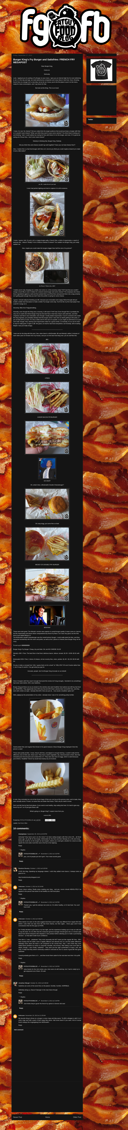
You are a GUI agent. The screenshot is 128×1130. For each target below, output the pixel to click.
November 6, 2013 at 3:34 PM (50, 966)
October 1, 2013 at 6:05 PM (38, 868)
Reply (20, 845)
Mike (25, 823)
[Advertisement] (47, 1096)
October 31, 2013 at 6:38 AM (39, 983)
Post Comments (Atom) (51, 1124)
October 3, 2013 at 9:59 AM (34, 919)
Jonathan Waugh (24, 983)
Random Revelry (24, 868)
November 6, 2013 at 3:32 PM (50, 854)
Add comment (18, 1030)
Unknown (21, 886)
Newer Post (17, 1117)
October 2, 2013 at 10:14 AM (34, 886)
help (14, 641)
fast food (21, 823)
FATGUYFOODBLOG (27, 820)
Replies (23, 850)
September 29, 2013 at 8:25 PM (37, 834)
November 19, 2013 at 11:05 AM (35, 1015)
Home (47, 1117)
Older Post (77, 1117)
